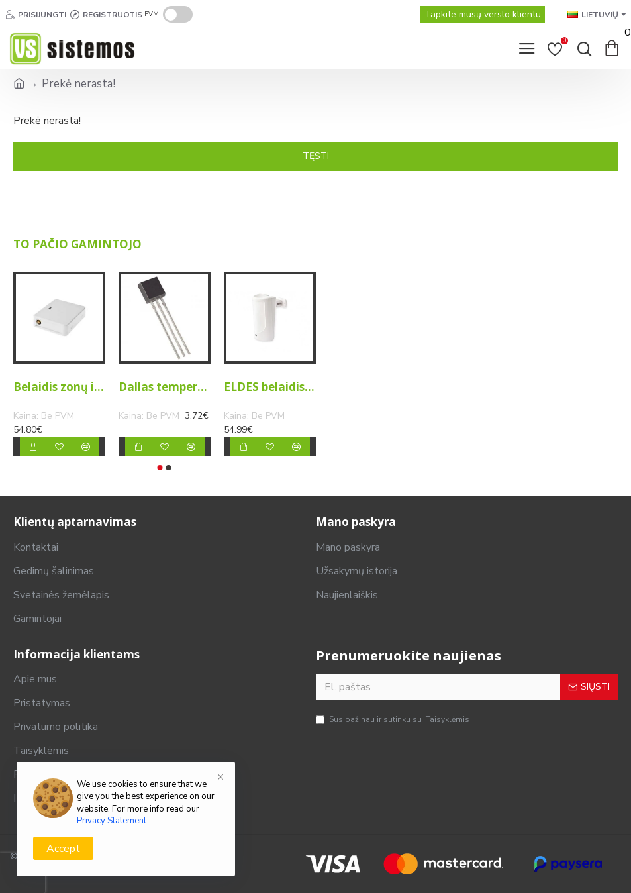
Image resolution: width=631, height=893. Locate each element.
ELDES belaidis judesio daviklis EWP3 (270, 387)
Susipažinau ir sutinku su (393, 719)
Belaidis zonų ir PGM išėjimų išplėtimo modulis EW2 (59, 387)
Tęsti (316, 156)
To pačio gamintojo (77, 244)
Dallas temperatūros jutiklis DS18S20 (165, 387)
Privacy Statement (111, 821)
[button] (160, 467)
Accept (63, 848)
